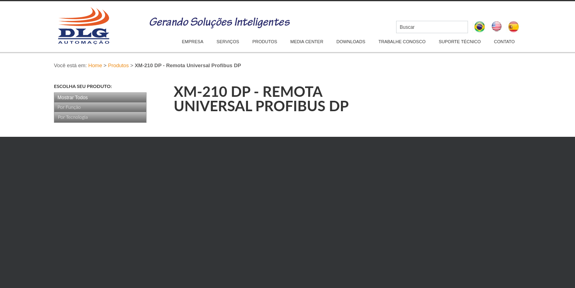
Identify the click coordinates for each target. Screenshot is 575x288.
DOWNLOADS (351, 41)
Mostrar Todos (73, 97)
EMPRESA (193, 41)
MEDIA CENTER (306, 41)
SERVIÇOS (227, 41)
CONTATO (504, 41)
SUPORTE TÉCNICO (460, 41)
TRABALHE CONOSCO (402, 41)
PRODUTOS (264, 41)
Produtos (118, 65)
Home (95, 65)
